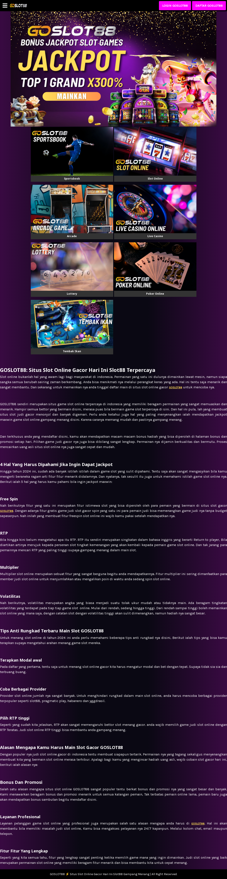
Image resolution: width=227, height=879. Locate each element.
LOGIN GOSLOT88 (175, 6)
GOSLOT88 (197, 823)
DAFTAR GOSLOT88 (209, 6)
